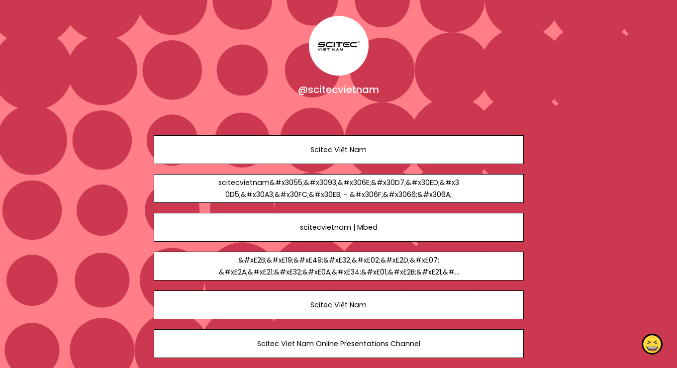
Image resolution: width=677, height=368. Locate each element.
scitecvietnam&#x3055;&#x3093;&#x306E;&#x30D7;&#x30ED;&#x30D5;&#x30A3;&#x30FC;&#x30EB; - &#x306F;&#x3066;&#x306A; (338, 188)
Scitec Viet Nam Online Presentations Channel (338, 344)
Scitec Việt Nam (338, 150)
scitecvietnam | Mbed (338, 227)
